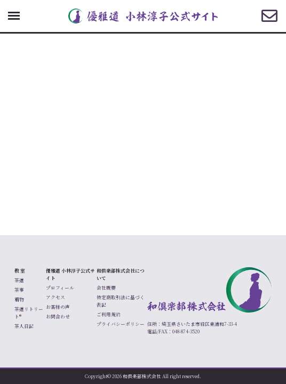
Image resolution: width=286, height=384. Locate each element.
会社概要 (106, 287)
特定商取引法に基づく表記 (121, 301)
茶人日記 (24, 326)
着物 (19, 299)
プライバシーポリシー (121, 324)
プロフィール (60, 287)
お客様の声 (58, 306)
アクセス (55, 297)
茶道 (19, 280)
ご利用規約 (109, 314)
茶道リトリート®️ (28, 313)
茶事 (19, 289)
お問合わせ (58, 316)
